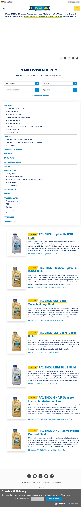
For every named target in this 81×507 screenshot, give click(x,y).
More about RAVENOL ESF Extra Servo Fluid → (44, 352)
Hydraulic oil (10, 171)
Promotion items (12, 201)
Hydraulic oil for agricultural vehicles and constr (24, 180)
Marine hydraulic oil (13, 182)
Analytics (61, 504)
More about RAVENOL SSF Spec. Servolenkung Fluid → (47, 320)
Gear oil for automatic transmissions (19, 139)
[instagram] (69, 58)
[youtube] (65, 58)
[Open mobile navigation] (77, 8)
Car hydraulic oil (12, 174)
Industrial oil (10, 190)
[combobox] (21, 84)
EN (9, 2)
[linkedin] (73, 58)
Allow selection (37, 499)
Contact (40, 487)
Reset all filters (40, 96)
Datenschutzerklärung (22, 499)
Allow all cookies (53, 499)
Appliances (9, 217)
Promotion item (11, 198)
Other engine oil (12, 132)
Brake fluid (9, 158)
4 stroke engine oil (13, 123)
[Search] (3, 8)
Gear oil (7, 136)
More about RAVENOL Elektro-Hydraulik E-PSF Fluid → (47, 287)
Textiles (9, 207)
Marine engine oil (12, 129)
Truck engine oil (12, 112)
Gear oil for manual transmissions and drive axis (24, 142)
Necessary (74, 504)
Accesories (10, 213)
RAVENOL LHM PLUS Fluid (57, 367)
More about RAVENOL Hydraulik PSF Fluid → (43, 254)
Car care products (12, 162)
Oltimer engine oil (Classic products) (19, 117)
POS (7, 204)
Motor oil (8, 106)
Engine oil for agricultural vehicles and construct (24, 126)
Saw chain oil (10, 221)
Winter (7, 166)
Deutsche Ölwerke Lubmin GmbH (43, 16)
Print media (10, 145)
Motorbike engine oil (13, 114)
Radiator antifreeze (13, 150)
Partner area (74, 2)
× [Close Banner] (65, 499)
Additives (8, 154)
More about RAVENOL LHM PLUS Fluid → (42, 383)
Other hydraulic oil (13, 185)
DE (3, 2)
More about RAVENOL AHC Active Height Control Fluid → (48, 450)
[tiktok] (77, 58)
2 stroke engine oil (13, 120)
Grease (7, 194)
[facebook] (61, 58)
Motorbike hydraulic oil (14, 177)
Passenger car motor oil (15, 109)
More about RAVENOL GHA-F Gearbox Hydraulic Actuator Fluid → (51, 419)
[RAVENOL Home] (40, 9)
